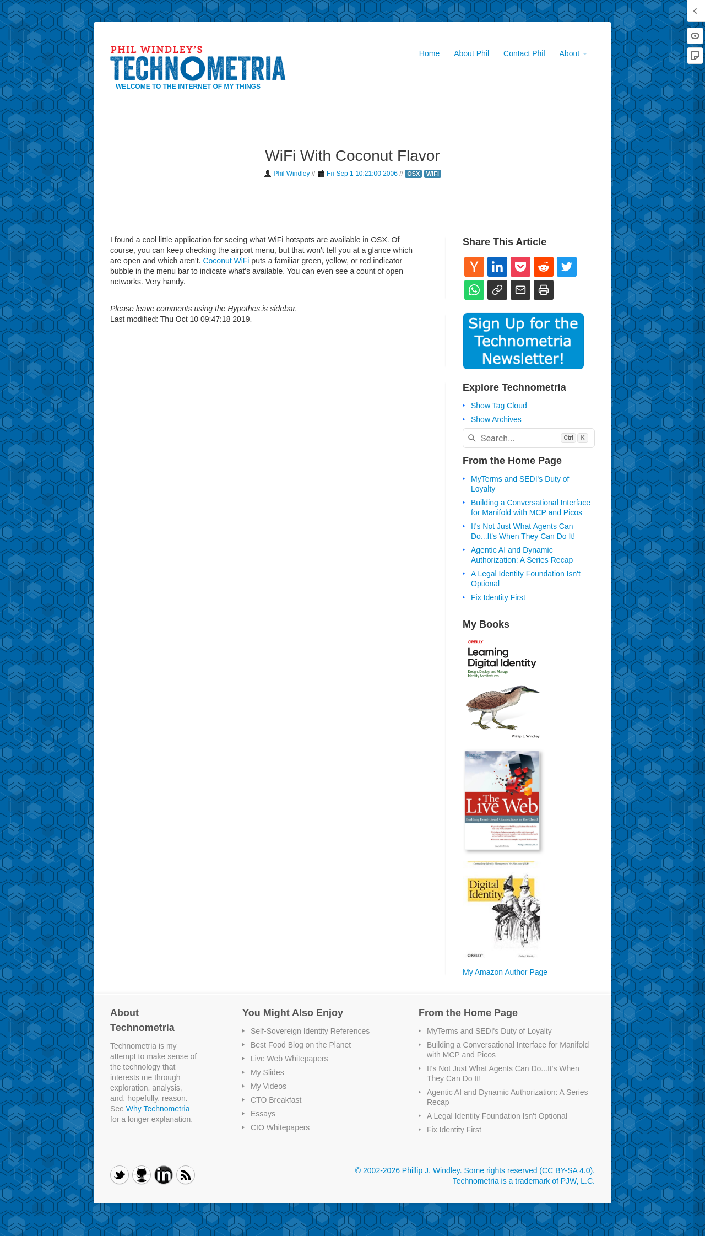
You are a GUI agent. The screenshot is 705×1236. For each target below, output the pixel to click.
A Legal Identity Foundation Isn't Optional (497, 1115)
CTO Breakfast (276, 1099)
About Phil (471, 53)
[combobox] (529, 438)
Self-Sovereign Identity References (310, 1031)
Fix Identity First (498, 597)
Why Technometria (158, 1108)
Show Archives (496, 419)
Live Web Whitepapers (289, 1058)
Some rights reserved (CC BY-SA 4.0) (528, 1170)
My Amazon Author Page (505, 972)
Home (429, 53)
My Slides (267, 1072)
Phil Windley (291, 173)
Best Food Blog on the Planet (301, 1044)
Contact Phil (524, 53)
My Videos (268, 1086)
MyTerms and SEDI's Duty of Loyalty (489, 1031)
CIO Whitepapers (280, 1127)
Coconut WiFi (226, 260)
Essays (263, 1113)
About (573, 53)
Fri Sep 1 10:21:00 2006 (362, 173)
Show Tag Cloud (499, 405)
